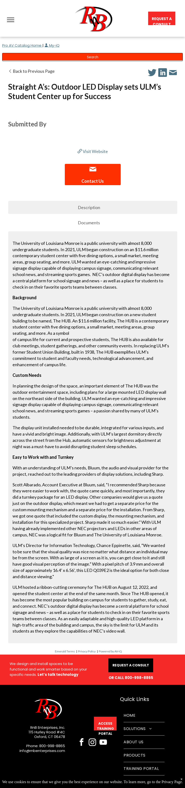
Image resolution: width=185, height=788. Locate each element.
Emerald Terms (65, 651)
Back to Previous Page (31, 71)
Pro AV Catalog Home (22, 45)
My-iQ (52, 45)
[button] (10, 20)
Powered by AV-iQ (110, 651)
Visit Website (93, 151)
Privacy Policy (87, 651)
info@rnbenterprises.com (42, 750)
